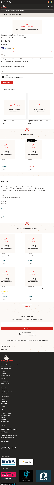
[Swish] (26, 462)
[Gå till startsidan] (4, 6)
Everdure (11, 14)
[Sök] (27, 11)
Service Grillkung (5, 394)
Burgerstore (4, 401)
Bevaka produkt (7, 82)
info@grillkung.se (5, 375)
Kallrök (3, 417)
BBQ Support (4, 403)
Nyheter (3, 411)
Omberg (3, 399)
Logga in (3, 409)
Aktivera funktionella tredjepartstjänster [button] (27, 29)
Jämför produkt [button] (6, 217)
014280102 (3, 373)
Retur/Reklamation (5, 421)
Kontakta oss (4, 389)
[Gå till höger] (52, 106)
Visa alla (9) (27, 306)
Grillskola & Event (5, 415)
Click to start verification (14, 77)
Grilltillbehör (4, 14)
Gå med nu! (27, 328)
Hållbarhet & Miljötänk (6, 413)
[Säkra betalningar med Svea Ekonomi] (8, 462)
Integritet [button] (3, 419)
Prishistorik (5, 44)
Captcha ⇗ (20, 78)
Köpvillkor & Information (7, 391)
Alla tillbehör (17, 14)
